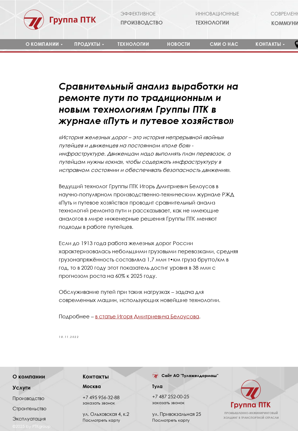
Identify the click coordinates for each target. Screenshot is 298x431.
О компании (29, 376)
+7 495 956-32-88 (101, 397)
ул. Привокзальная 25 (176, 414)
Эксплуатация (29, 419)
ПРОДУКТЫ (87, 44)
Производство (28, 398)
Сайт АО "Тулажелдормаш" (190, 375)
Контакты (96, 376)
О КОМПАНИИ (42, 44)
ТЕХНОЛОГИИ (133, 44)
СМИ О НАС (224, 44)
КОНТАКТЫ (268, 44)
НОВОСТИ (178, 44)
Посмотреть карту (171, 420)
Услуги (22, 387)
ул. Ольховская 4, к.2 (106, 414)
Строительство (29, 408)
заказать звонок (168, 402)
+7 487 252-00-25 (170, 396)
